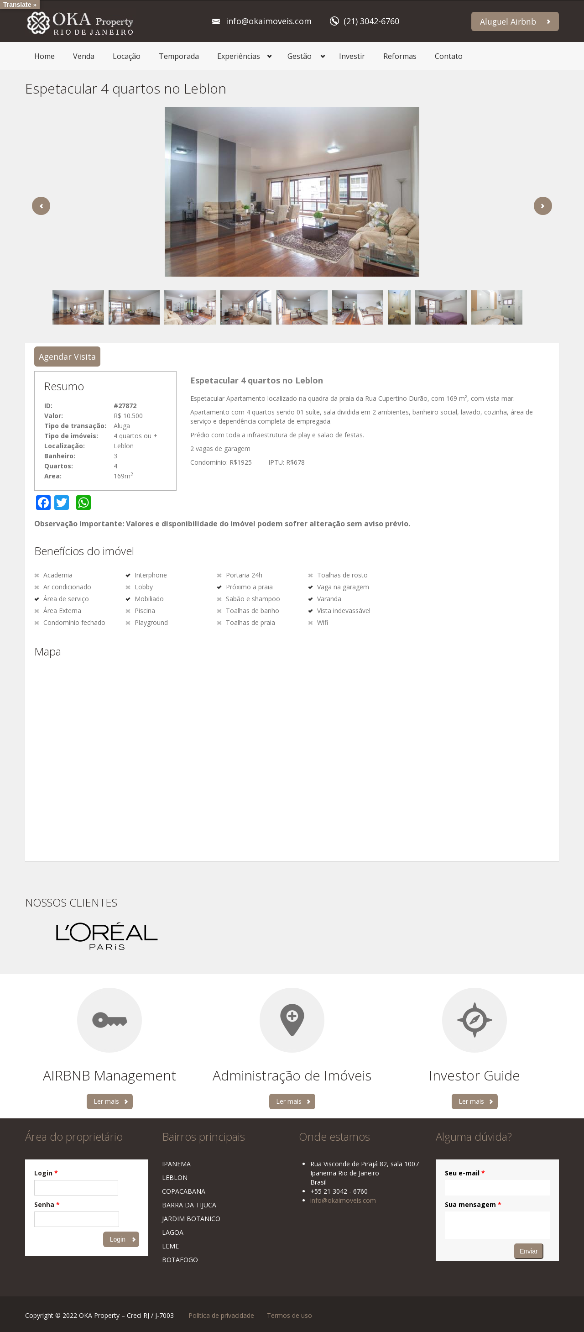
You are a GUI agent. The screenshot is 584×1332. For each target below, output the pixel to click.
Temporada (179, 56)
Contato (449, 56)
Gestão (299, 56)
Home (44, 56)
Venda (83, 56)
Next (543, 206)
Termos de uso (289, 1315)
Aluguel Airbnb (508, 21)
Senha (47, 1204)
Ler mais (106, 1101)
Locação (127, 56)
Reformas (400, 56)
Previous (41, 206)
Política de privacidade (221, 1315)
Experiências (238, 56)
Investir (352, 56)
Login (46, 1173)
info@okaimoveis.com (269, 21)
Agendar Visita (67, 356)
